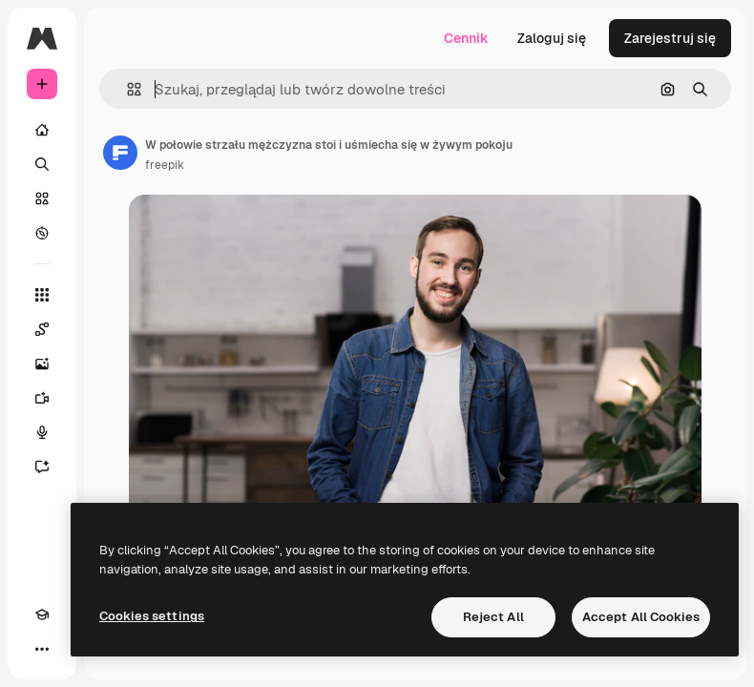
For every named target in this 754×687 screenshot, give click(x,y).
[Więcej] (42, 649)
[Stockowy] (42, 198)
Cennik (466, 38)
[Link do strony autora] (120, 152)
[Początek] (42, 129)
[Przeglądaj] (42, 233)
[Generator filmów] (42, 398)
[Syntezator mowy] (42, 432)
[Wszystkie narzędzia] (42, 295)
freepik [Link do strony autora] (164, 165)
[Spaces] (42, 329)
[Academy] (42, 614)
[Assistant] (42, 466)
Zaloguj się (551, 38)
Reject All (493, 617)
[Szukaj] (42, 164)
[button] (126, 89)
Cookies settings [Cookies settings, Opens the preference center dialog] (151, 616)
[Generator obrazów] (42, 363)
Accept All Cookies (641, 617)
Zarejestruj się (670, 38)
